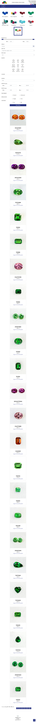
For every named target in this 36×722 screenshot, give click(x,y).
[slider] (2, 39)
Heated (14, 95)
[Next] (28, 708)
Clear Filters (18, 105)
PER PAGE (3, 52)
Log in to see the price (18, 130)
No (21, 102)
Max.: (24, 41)
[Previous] (19, 708)
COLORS (18, 74)
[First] (17, 708)
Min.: (7, 41)
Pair (22, 98)
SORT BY (3, 48)
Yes (14, 102)
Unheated (23, 95)
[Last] (30, 708)
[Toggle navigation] (3, 6)
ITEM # (2, 44)
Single (14, 98)
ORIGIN (2, 78)
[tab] (18, 74)
